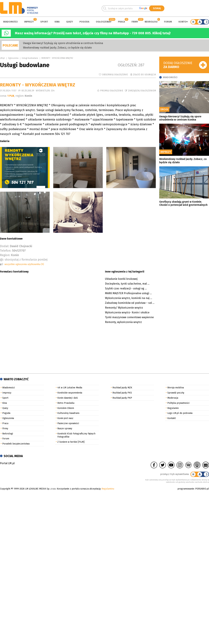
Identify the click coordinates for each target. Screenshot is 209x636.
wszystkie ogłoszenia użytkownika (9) (24, 264)
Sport (44, 21)
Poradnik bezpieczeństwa (16, 443)
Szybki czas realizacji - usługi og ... (126, 288)
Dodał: (4, 246)
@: (2, 259)
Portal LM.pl (7, 463)
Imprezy (29, 21)
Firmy (135, 21)
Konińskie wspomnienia (69, 392)
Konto (182, 21)
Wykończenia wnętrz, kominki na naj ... (128, 298)
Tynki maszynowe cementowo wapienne (129, 317)
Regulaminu (108, 488)
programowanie (185, 488)
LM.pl (2, 58)
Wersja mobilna (175, 387)
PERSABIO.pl (202, 488)
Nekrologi (151, 21)
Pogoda (84, 21)
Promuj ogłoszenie (111, 90)
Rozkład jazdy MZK (122, 387)
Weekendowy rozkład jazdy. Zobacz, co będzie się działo (57, 47)
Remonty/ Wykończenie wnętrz (124, 307)
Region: (5, 255)
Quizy (69, 21)
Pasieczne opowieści (68, 423)
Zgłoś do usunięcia (144, 74)
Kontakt (171, 418)
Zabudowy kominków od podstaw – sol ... (129, 302)
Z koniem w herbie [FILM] (70, 441)
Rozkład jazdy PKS (122, 392)
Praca (121, 21)
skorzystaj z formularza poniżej (26, 259)
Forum (168, 21)
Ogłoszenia (103, 21)
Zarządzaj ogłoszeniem (142, 90)
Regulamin (173, 408)
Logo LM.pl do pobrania (179, 413)
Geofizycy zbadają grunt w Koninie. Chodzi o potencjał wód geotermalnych (183, 203)
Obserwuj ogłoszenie (115, 74)
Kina (57, 21)
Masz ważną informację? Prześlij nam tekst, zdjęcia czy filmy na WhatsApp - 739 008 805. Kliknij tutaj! (93, 33)
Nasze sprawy (64, 428)
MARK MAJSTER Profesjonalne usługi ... (128, 293)
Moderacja (172, 397)
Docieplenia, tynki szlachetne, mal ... (127, 283)
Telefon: (5, 250)
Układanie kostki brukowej (121, 278)
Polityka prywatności (178, 403)
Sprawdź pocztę (175, 392)
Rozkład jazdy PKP (122, 397)
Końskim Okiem (65, 408)
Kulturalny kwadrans (68, 413)
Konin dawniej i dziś (67, 397)
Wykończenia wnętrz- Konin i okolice (127, 312)
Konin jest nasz (65, 418)
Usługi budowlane (30, 58)
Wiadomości (10, 21)
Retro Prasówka (65, 403)
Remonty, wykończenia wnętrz (123, 322)
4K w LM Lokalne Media (69, 387)
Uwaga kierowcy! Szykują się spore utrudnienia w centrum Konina (63, 43)
